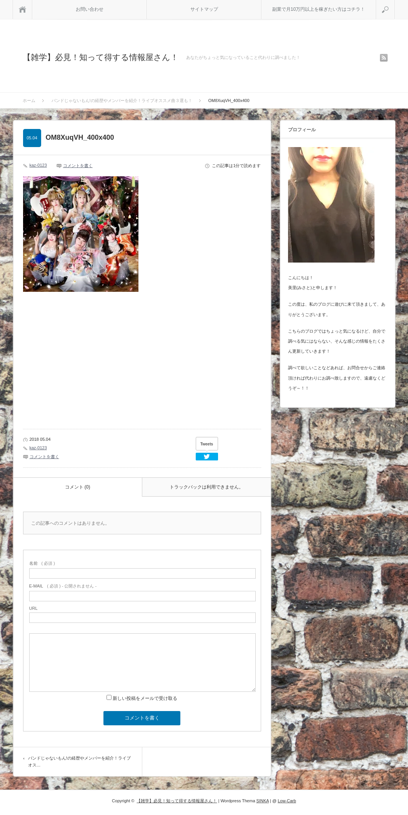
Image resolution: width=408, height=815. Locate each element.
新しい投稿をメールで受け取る (145, 698)
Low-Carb (287, 800)
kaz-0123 (38, 165)
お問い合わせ (89, 9)
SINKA (262, 800)
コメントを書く (78, 165)
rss (384, 58)
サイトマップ (204, 9)
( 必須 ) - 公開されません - (63, 586)
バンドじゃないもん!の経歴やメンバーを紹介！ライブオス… (79, 761)
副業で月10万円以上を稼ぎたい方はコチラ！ (318, 9)
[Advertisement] (79, 366)
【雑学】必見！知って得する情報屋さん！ (100, 57)
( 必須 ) (42, 563)
